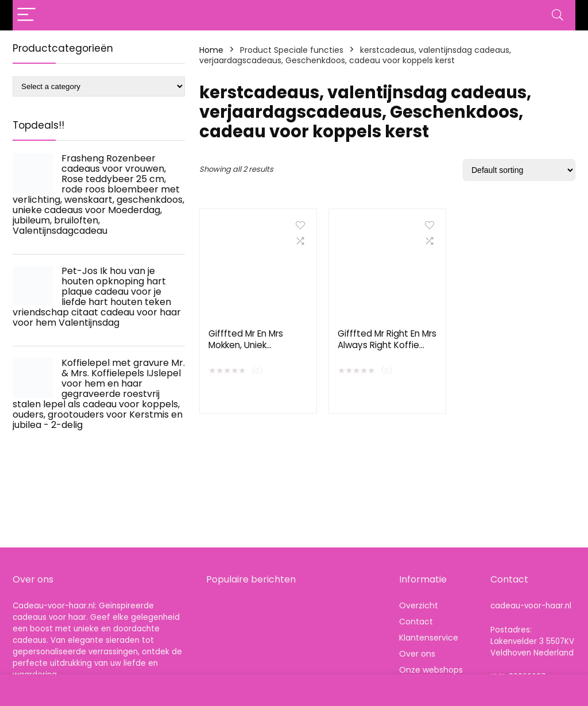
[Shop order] (519, 170)
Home (211, 50)
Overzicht (418, 605)
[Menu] (26, 15)
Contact (416, 621)
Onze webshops (431, 670)
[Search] (557, 15)
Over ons (417, 653)
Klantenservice (428, 637)
